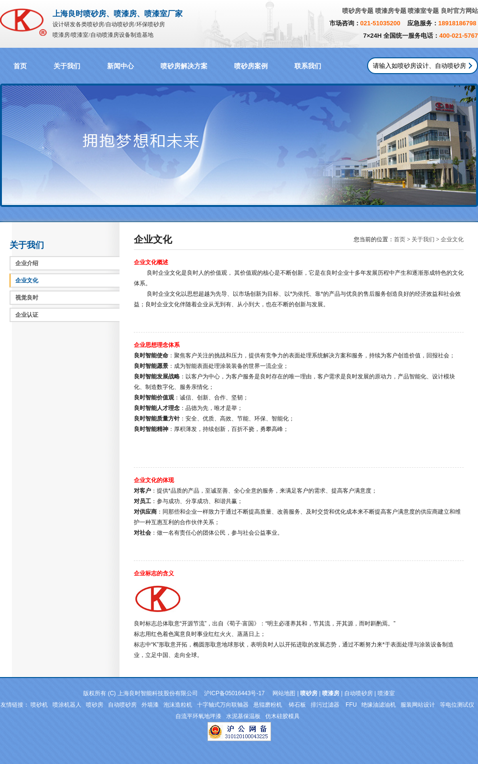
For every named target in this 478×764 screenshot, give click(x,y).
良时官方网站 (459, 10)
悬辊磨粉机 (268, 704)
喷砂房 (94, 704)
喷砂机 (39, 704)
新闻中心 (120, 66)
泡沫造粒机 (177, 704)
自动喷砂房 (358, 693)
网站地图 (283, 693)
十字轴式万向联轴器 (223, 704)
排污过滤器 (326, 704)
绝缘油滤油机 (378, 704)
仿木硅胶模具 (282, 716)
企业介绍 (26, 263)
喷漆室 (386, 693)
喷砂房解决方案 (184, 66)
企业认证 (26, 315)
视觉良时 (26, 297)
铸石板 (297, 704)
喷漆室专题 (423, 10)
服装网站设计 (418, 704)
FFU (351, 704)
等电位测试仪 (457, 704)
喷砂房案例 (251, 66)
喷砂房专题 (357, 10)
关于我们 (67, 66)
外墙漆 (150, 704)
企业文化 (26, 280)
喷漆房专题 (390, 10)
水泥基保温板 (243, 716)
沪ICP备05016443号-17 (234, 693)
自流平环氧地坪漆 (198, 716)
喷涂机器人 (67, 704)
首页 (20, 66)
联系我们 (307, 66)
